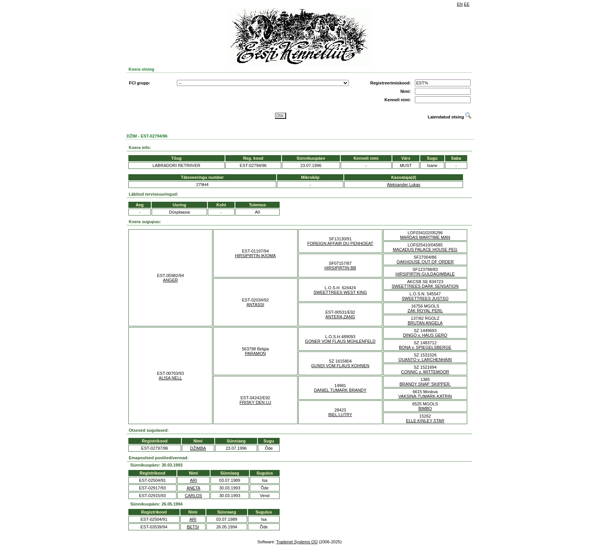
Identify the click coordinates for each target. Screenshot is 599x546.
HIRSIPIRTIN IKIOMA (255, 255)
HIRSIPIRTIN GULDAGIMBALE (425, 274)
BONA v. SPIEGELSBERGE (425, 347)
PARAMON (255, 353)
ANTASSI (255, 304)
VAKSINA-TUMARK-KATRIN (425, 396)
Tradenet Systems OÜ (296, 542)
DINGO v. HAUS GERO (425, 335)
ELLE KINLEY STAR (425, 420)
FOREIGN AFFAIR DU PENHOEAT (340, 243)
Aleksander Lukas (403, 184)
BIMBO (425, 408)
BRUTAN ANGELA (425, 323)
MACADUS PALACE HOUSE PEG (425, 249)
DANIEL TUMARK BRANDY (340, 390)
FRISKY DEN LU (255, 402)
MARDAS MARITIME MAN (425, 237)
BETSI (193, 527)
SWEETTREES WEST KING (340, 292)
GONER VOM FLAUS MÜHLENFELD (340, 341)
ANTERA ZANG (340, 316)
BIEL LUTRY (340, 414)
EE (466, 4)
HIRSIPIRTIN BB (340, 268)
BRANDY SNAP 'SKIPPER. (425, 384)
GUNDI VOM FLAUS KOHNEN (340, 365)
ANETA (194, 488)
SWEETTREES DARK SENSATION (425, 286)
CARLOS (193, 495)
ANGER (170, 280)
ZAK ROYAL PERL (425, 310)
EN (460, 4)
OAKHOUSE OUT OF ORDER (425, 261)
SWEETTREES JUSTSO (425, 298)
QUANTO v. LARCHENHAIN (425, 359)
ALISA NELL (170, 378)
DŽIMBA (198, 448)
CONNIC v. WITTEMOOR (425, 371)
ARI (193, 480)
